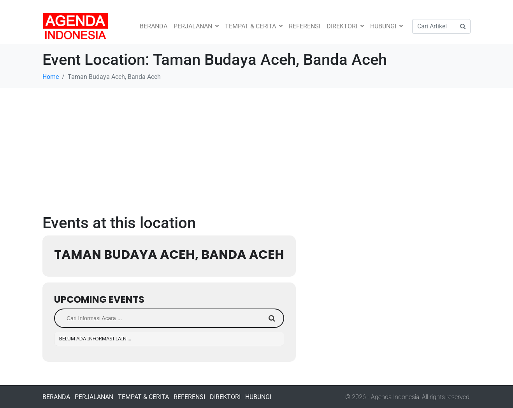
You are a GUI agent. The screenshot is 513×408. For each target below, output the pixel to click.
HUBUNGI (386, 26)
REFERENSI (304, 26)
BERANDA (153, 26)
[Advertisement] (256, 146)
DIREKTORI (345, 26)
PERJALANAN (196, 26)
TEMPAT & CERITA (254, 26)
